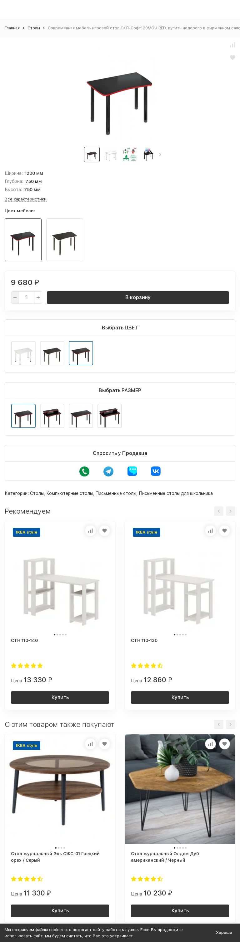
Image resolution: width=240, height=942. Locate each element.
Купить (60, 697)
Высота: (13, 189)
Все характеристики (26, 199)
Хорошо (224, 932)
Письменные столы (115, 493)
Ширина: (14, 173)
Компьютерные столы (69, 493)
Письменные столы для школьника (176, 493)
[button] (160, 154)
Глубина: (14, 181)
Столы (34, 28)
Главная (12, 28)
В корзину (138, 297)
